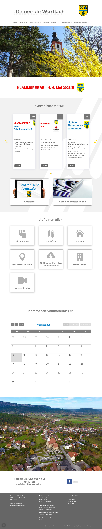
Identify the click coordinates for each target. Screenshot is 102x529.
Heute (21, 324)
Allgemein (18, 138)
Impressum (71, 499)
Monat (66, 324)
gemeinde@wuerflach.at (18, 505)
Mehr (18, 164)
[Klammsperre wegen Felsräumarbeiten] (24, 124)
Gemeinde (22, 22)
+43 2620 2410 (17, 503)
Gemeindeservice (34, 22)
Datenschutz (72, 501)
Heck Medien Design (85, 526)
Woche (72, 324)
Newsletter (71, 503)
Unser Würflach (66, 22)
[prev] (12, 324)
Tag (77, 324)
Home (15, 22)
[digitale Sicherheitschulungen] (78, 124)
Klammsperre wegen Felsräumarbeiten (23, 142)
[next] (16, 324)
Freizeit (45, 22)
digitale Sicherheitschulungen (78, 142)
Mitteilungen (46, 138)
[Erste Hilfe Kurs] (51, 124)
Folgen (75, 481)
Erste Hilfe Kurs (48, 141)
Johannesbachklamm (80, 22)
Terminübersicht (85, 324)
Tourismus (54, 22)
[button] (95, 140)
